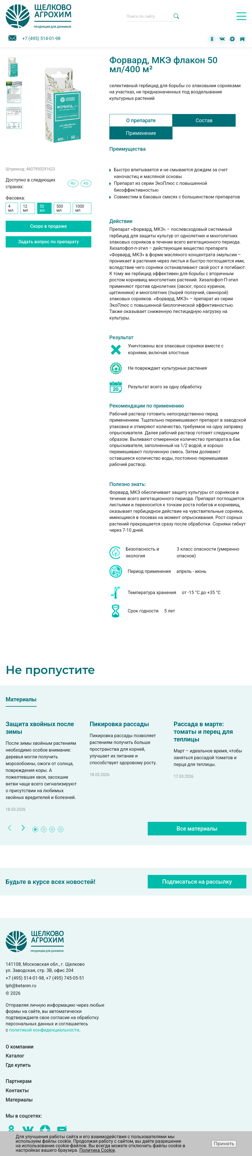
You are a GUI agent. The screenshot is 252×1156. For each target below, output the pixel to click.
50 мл (42, 208)
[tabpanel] (42, 767)
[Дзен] (232, 39)
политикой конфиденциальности (44, 1030)
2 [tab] (44, 830)
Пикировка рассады (119, 724)
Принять (224, 1143)
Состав (204, 120)
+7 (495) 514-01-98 (41, 38)
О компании (20, 1047)
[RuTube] (242, 39)
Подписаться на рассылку (197, 881)
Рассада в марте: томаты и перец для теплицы (203, 732)
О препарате (141, 120)
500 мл (59, 208)
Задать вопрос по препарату (48, 241)
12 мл (25, 208)
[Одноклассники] (212, 39)
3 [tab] (52, 830)
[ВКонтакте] (222, 39)
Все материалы (196, 828)
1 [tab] (35, 830)
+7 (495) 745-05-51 (65, 978)
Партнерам (19, 1081)
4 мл (10, 208)
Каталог (15, 1056)
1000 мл (79, 208)
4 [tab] (61, 830)
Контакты (17, 1090)
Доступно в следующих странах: (30, 183)
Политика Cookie (97, 1150)
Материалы (19, 1100)
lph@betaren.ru (21, 985)
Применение (141, 133)
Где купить (18, 1065)
